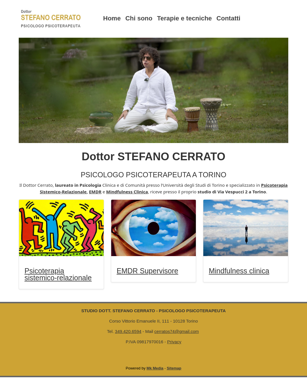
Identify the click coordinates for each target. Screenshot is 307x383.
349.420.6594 (128, 331)
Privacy (174, 341)
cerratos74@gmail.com (176, 331)
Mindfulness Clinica (127, 192)
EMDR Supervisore (147, 271)
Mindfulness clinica (239, 271)
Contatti (228, 18)
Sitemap (174, 368)
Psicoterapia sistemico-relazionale (58, 274)
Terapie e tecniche (184, 18)
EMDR (95, 192)
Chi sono (138, 18)
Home (112, 18)
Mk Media (155, 368)
